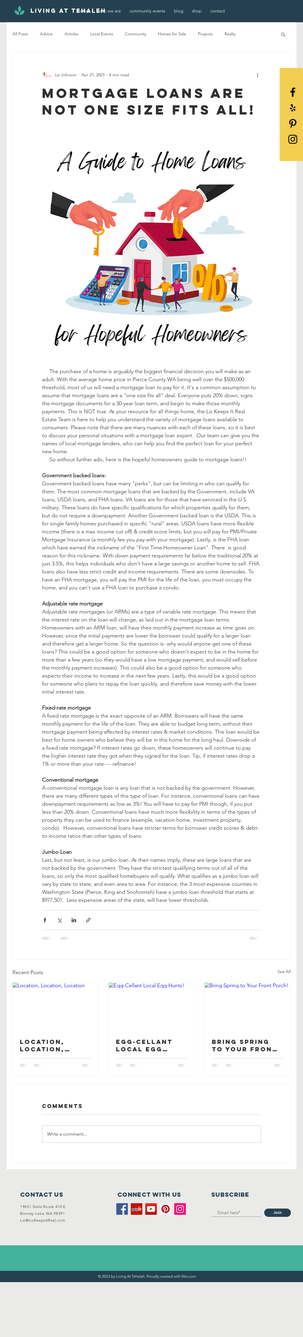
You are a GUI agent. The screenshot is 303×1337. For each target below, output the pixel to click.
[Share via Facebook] (45, 920)
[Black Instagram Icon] (293, 139)
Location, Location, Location (42, 1045)
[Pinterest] (293, 123)
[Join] (277, 1213)
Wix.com (188, 1276)
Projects (205, 33)
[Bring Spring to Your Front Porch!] (247, 1007)
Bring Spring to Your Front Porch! (244, 1045)
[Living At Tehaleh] (68, 11)
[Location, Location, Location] (55, 1007)
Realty (230, 33)
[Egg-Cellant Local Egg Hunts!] (151, 1007)
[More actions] (257, 74)
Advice (46, 33)
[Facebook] (122, 1209)
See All (284, 971)
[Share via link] (88, 920)
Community (135, 33)
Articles (71, 33)
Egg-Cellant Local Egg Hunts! (144, 1045)
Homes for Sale (172, 33)
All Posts (20, 33)
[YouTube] (151, 1209)
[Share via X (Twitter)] (59, 920)
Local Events (101, 33)
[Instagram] (180, 1209)
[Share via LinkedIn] (74, 920)
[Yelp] (293, 108)
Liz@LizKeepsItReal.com (42, 1220)
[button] (283, 34)
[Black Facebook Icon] (293, 92)
